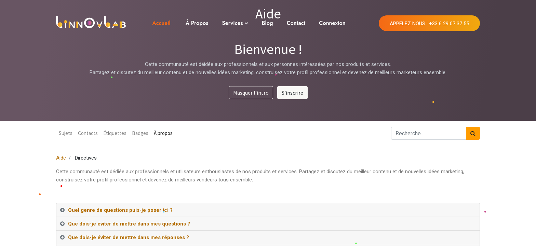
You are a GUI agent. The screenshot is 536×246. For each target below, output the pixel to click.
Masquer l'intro (251, 92)
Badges (140, 133)
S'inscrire (292, 92)
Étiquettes (114, 133)
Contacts (88, 133)
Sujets (65, 133)
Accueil (161, 23)
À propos (163, 133)
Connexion (332, 23)
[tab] (268, 210)
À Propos (197, 23)
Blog (267, 23)
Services (232, 23)
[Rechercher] (473, 133)
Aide (61, 158)
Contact (295, 23)
